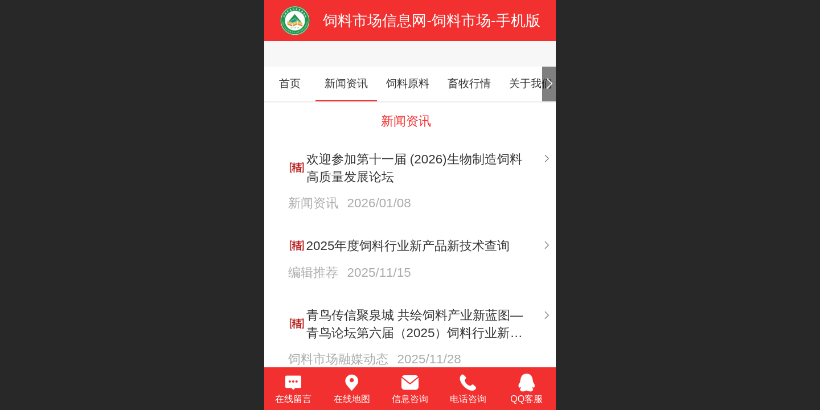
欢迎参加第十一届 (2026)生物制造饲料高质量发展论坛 (414, 168)
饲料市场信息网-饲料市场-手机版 (431, 20)
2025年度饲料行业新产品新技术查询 (408, 246)
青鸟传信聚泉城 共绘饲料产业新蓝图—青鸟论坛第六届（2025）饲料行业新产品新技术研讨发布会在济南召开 (414, 325)
